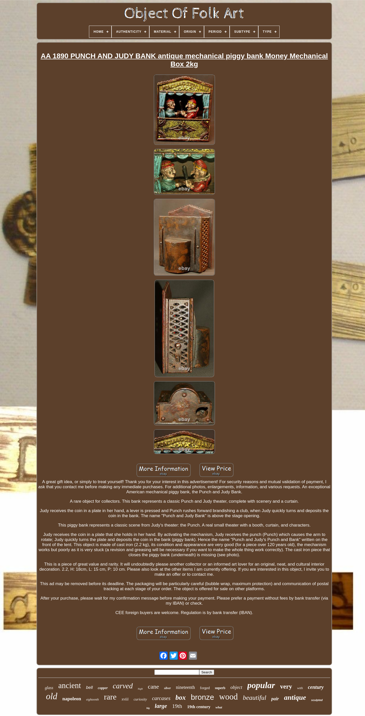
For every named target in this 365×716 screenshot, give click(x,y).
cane (153, 686)
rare (110, 696)
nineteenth (185, 687)
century (316, 687)
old (51, 696)
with (300, 688)
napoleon (71, 698)
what (218, 707)
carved (123, 686)
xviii (125, 699)
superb (220, 688)
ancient (69, 685)
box (180, 697)
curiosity (140, 699)
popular (261, 685)
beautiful (254, 697)
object (236, 687)
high (140, 688)
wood (228, 696)
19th (177, 706)
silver (167, 688)
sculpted (317, 700)
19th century (198, 706)
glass (49, 688)
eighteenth (92, 699)
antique (295, 697)
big (148, 708)
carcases (161, 698)
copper (103, 688)
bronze (202, 697)
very (286, 686)
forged (205, 688)
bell (89, 687)
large (161, 706)
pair (275, 698)
